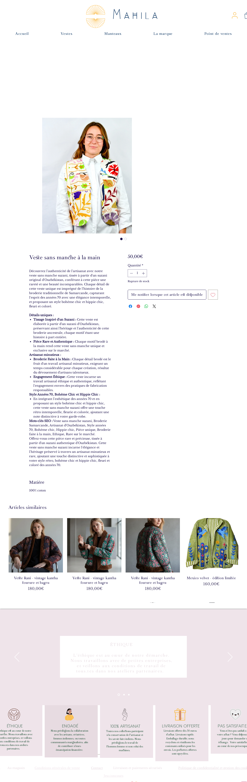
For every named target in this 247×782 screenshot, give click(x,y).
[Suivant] (230, 657)
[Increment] (143, 273)
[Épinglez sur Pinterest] (138, 306)
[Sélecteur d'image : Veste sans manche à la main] (121, 239)
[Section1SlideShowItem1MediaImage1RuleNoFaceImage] (119, 695)
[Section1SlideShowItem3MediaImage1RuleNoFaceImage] (129, 695)
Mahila (136, 15)
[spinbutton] (137, 273)
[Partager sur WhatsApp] (146, 306)
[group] (123, 560)
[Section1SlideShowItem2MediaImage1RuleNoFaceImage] (124, 695)
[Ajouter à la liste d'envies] (213, 295)
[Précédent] (16, 657)
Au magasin (16, 768)
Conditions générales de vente (57, 768)
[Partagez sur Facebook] (130, 306)
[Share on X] (154, 306)
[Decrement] (131, 273)
